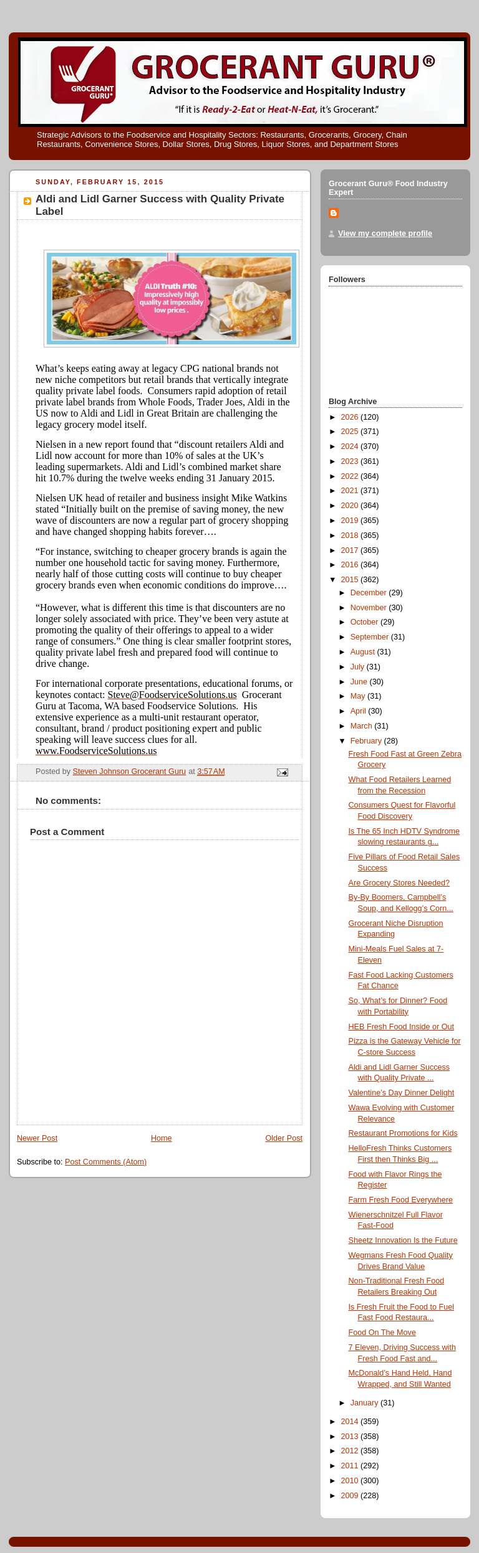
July (359, 667)
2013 (351, 1436)
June (360, 681)
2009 (351, 1495)
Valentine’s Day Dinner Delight (402, 1092)
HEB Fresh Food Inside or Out (402, 1026)
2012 (351, 1451)
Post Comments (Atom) (106, 1162)
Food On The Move (382, 1332)
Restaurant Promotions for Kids (403, 1133)
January (365, 1403)
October (365, 622)
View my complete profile (385, 233)
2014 (351, 1421)
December (370, 592)
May (359, 696)
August (364, 652)
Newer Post (37, 1138)
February (367, 741)
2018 (351, 535)
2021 (351, 490)
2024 (351, 446)
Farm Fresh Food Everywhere (401, 1200)
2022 (351, 476)
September (371, 637)
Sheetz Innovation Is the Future (403, 1240)
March (363, 726)
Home (161, 1138)
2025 (351, 431)
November (370, 607)
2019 (351, 520)
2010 (351, 1480)
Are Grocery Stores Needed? (399, 883)
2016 (351, 564)
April (360, 711)
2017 (351, 550)
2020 (351, 505)
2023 (351, 461)
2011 (351, 1465)
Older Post (283, 1138)
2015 (351, 579)
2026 (351, 417)
